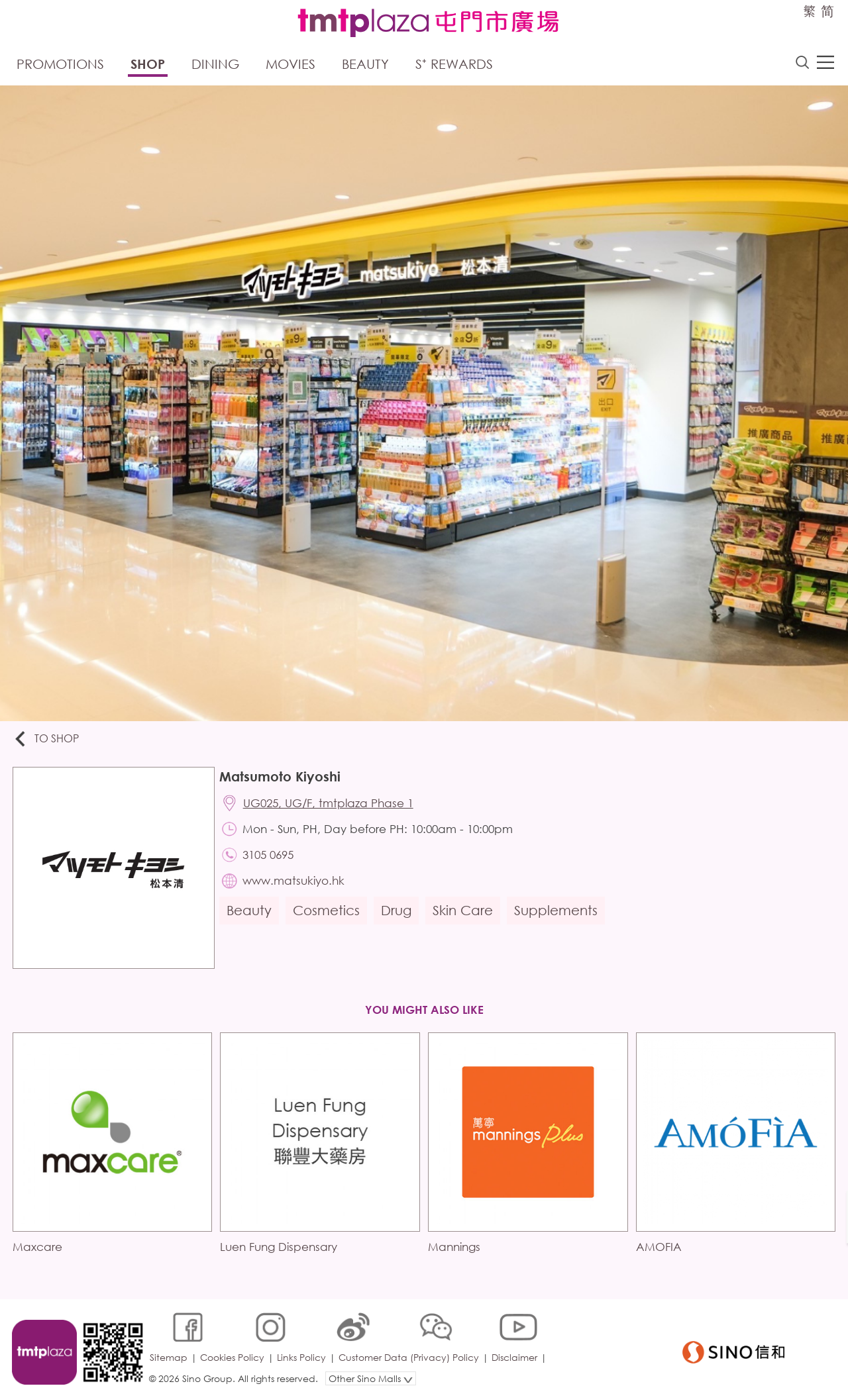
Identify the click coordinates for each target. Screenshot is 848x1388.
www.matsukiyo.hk (295, 884)
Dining (215, 64)
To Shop (47, 740)
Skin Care (465, 914)
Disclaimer (516, 1344)
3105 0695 (269, 857)
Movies (290, 64)
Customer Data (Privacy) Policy (410, 1344)
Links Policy (302, 1344)
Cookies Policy (233, 1344)
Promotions (60, 64)
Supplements (558, 914)
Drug (398, 914)
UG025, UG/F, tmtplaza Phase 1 (330, 805)
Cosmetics (328, 914)
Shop (148, 64)
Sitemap (170, 1344)
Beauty (365, 64)
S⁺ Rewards (454, 64)
